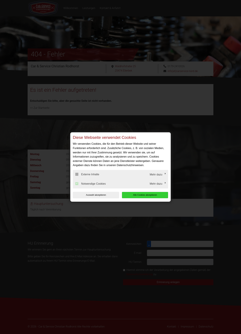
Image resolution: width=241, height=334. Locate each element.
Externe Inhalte (87, 174)
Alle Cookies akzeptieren (147, 195)
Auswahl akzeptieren (94, 195)
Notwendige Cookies (90, 183)
